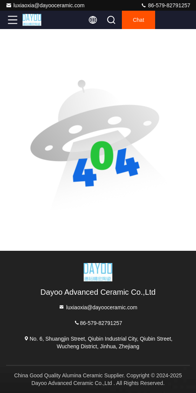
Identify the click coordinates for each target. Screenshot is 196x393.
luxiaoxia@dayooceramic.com (45, 5)
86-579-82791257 (165, 5)
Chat (138, 20)
